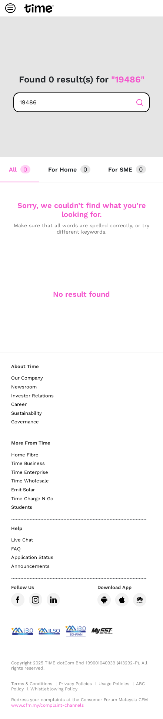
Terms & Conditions (31, 683)
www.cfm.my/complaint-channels (47, 705)
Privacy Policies (75, 683)
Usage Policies (114, 683)
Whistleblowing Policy (53, 689)
